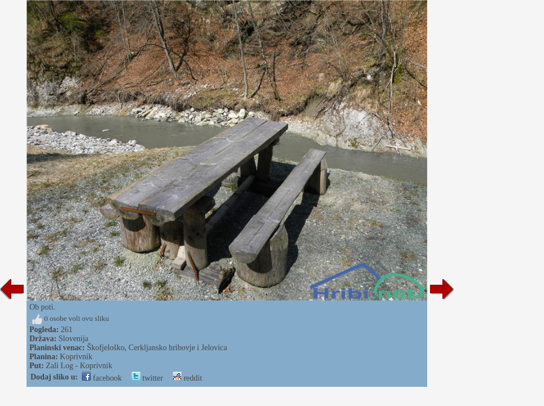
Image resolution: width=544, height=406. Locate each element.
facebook (102, 378)
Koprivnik (76, 356)
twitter (147, 378)
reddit (187, 378)
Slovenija (74, 338)
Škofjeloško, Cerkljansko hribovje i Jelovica (157, 347)
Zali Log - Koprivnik (79, 365)
